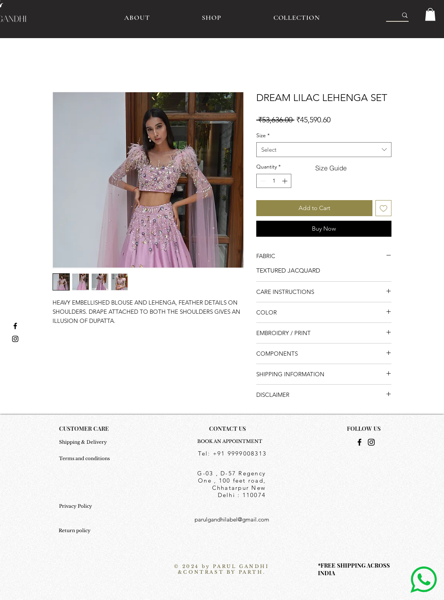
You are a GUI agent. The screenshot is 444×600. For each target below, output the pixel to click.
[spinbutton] (274, 181)
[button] (430, 14)
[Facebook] (359, 442)
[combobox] (323, 149)
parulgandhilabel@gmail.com (232, 519)
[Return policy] (77, 530)
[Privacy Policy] (85, 506)
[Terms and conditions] (85, 458)
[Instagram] (371, 442)
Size (263, 135)
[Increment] (285, 181)
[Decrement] (262, 181)
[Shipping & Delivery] (85, 442)
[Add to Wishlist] (383, 208)
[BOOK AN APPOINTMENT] (232, 441)
